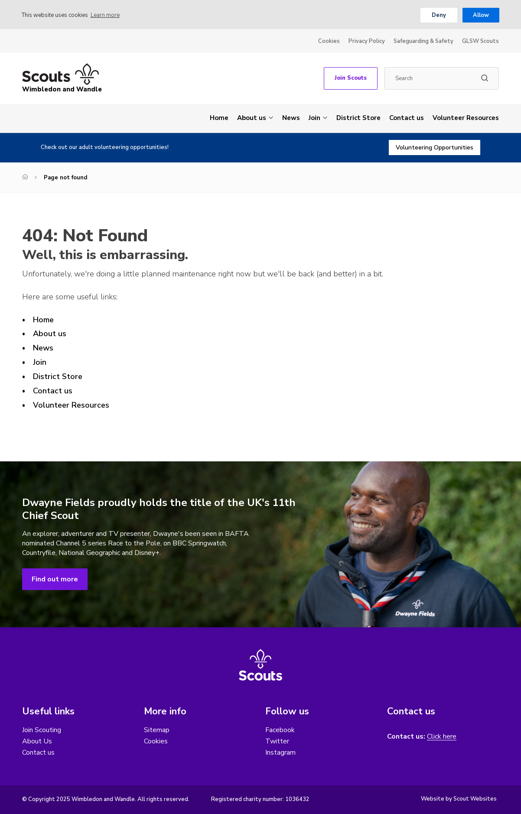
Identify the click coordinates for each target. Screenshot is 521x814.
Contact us (406, 118)
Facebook (280, 730)
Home (219, 118)
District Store (358, 118)
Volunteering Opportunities (434, 147)
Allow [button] (481, 15)
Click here (441, 736)
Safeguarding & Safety (423, 41)
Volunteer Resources (466, 118)
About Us (37, 741)
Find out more (55, 579)
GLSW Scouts (480, 41)
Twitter (277, 741)
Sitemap (156, 730)
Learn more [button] (105, 15)
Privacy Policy (366, 41)
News (291, 118)
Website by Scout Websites (459, 799)
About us (251, 118)
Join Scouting (41, 730)
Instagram (280, 752)
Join (314, 118)
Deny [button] (439, 15)
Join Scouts (351, 78)
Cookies (329, 41)
